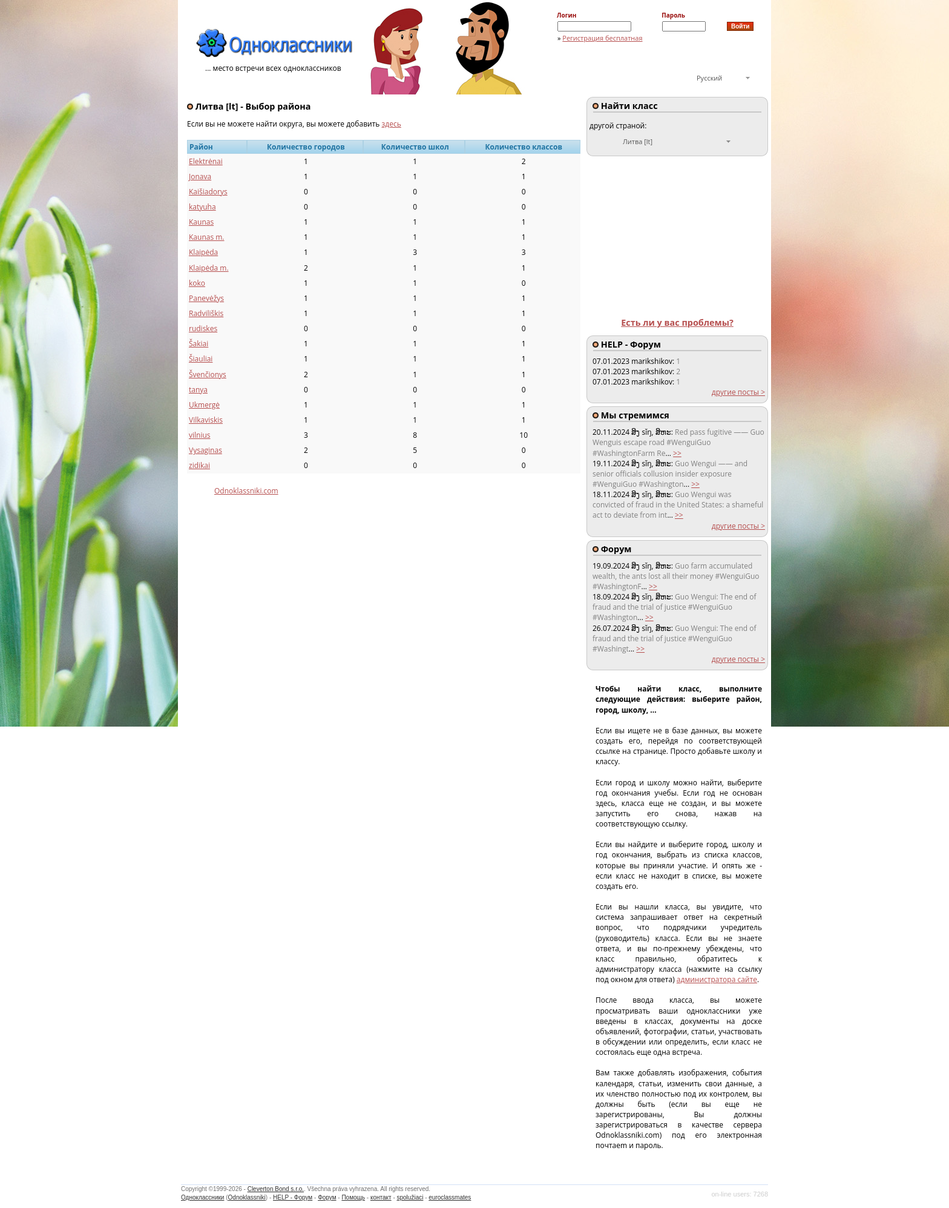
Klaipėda (203, 252)
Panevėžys (206, 298)
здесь (391, 124)
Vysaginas (205, 450)
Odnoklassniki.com (246, 491)
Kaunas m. (207, 237)
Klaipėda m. (209, 268)
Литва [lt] (637, 141)
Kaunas (201, 222)
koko (197, 283)
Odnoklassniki (247, 1197)
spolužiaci (410, 1197)
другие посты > (738, 392)
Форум (327, 1197)
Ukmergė (204, 405)
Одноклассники (202, 1197)
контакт (381, 1197)
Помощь (353, 1197)
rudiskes (203, 328)
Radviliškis (206, 313)
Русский (709, 77)
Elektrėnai (206, 161)
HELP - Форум (292, 1197)
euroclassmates (450, 1197)
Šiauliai (200, 359)
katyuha (202, 207)
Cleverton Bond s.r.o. (276, 1189)
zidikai (199, 465)
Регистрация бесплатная (602, 37)
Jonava (200, 176)
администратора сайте (717, 979)
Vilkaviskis (206, 420)
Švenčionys (207, 374)
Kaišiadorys (208, 191)
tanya (198, 390)
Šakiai (198, 343)
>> (677, 453)
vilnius (200, 435)
